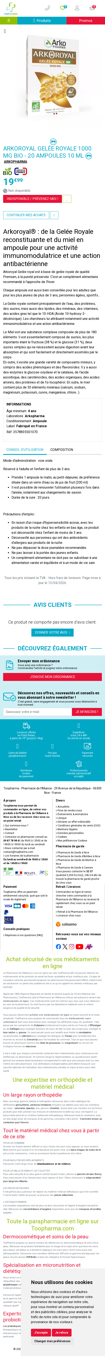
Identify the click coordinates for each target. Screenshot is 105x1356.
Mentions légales (67, 829)
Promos (85, 20)
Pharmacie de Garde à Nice (72, 852)
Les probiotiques (12, 1326)
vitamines (31, 1046)
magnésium (71, 1043)
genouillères (22, 1105)
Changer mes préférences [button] (52, 1341)
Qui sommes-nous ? (15, 825)
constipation (84, 1032)
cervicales (19, 1108)
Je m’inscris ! (87, 712)
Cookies (61, 836)
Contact (8, 833)
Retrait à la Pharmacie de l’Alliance (77, 911)
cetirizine (26, 1036)
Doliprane (39, 1025)
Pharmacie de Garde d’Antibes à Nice (78, 856)
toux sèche (9, 1032)
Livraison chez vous (68, 915)
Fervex (68, 1036)
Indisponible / (32, 199)
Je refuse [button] (61, 1332)
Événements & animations (72, 814)
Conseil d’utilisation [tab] (24, 450)
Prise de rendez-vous (69, 810)
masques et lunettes (90, 1209)
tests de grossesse (50, 1043)
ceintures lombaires (40, 1105)
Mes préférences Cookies (71, 840)
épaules (30, 1108)
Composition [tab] (61, 450)
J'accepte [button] (41, 1332)
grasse (22, 1032)
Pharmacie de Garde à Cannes (74, 867)
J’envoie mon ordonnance (52, 677)
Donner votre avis (52, 632)
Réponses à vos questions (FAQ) (23, 935)
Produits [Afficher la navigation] (50, 20)
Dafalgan (15, 1029)
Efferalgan (95, 1025)
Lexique (61, 818)
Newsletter (10, 829)
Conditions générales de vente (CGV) (78, 825)
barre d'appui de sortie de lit (86, 1150)
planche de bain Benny (89, 1174)
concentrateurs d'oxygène (37, 1209)
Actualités (62, 806)
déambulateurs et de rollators (54, 1164)
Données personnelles (70, 833)
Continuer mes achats (26, 215)
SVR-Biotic (31, 1257)
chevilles (54, 1108)
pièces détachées (63, 1195)
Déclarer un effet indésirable (73, 821)
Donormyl (32, 1039)
